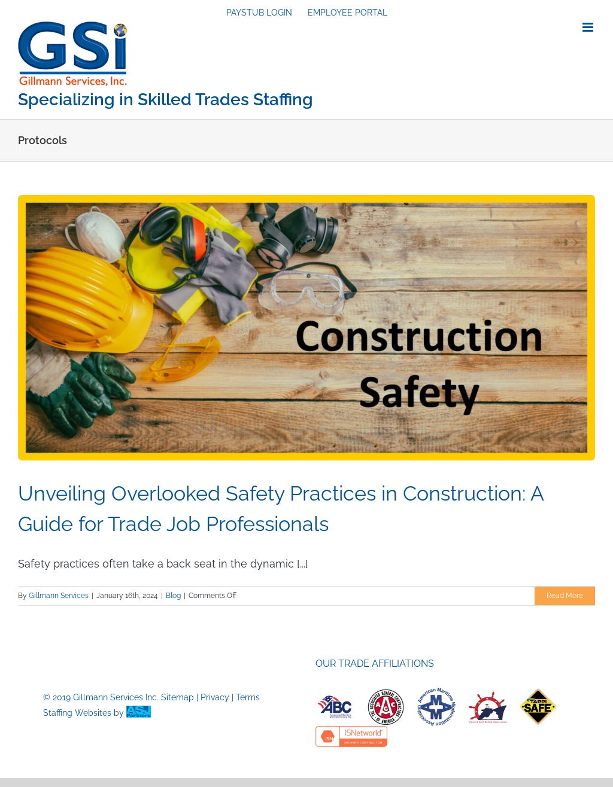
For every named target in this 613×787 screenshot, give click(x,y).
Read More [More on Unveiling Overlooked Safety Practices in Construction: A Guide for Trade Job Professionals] (565, 595)
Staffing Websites (77, 713)
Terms (248, 697)
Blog (173, 595)
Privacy (215, 697)
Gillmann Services (59, 595)
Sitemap (177, 697)
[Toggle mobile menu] (588, 27)
